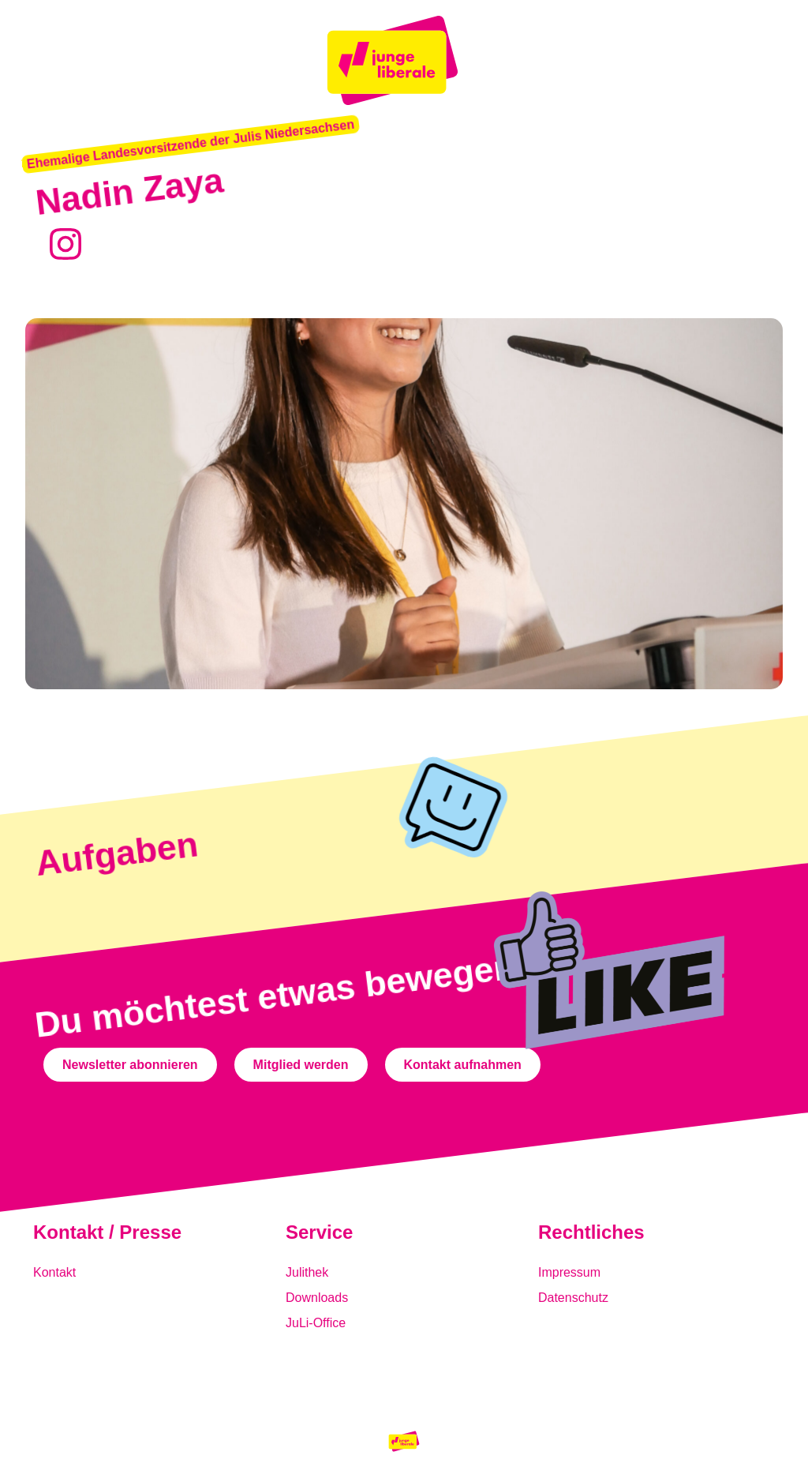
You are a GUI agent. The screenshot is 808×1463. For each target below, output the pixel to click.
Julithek (307, 1272)
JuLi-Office (316, 1323)
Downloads (317, 1297)
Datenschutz (573, 1297)
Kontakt (54, 1272)
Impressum (569, 1272)
